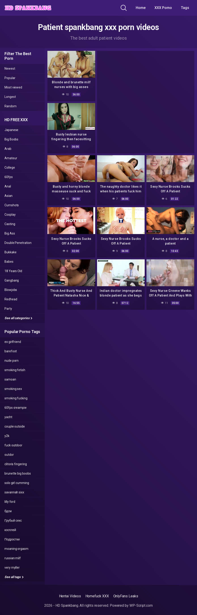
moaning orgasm (16, 548)
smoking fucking (16, 398)
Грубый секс (13, 520)
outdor (9, 454)
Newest (9, 68)
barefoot (10, 351)
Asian (8, 196)
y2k (6, 436)
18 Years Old (13, 271)
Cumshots (11, 205)
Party (8, 308)
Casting (9, 224)
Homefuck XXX (97, 596)
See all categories (18, 318)
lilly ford (9, 501)
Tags (185, 8)
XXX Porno (163, 8)
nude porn (11, 360)
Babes (8, 261)
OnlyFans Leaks (125, 596)
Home (141, 8)
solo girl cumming (16, 483)
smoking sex (13, 389)
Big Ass (9, 233)
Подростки (12, 539)
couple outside (14, 426)
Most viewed (13, 87)
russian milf (12, 558)
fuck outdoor (13, 445)
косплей (10, 530)
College (9, 167)
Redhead (10, 299)
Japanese (11, 130)
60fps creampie (15, 407)
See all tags (14, 577)
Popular (9, 78)
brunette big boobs (17, 473)
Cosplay (9, 214)
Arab (7, 149)
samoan (10, 379)
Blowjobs (10, 290)
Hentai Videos (70, 596)
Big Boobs (11, 139)
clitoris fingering (15, 464)
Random (10, 106)
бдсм (8, 511)
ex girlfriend (12, 342)
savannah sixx (14, 492)
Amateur (10, 158)
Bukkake (10, 252)
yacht (8, 417)
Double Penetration (18, 243)
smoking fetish (14, 370)
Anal (7, 186)
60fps (8, 177)
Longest (10, 97)
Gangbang (11, 280)
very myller (12, 567)
